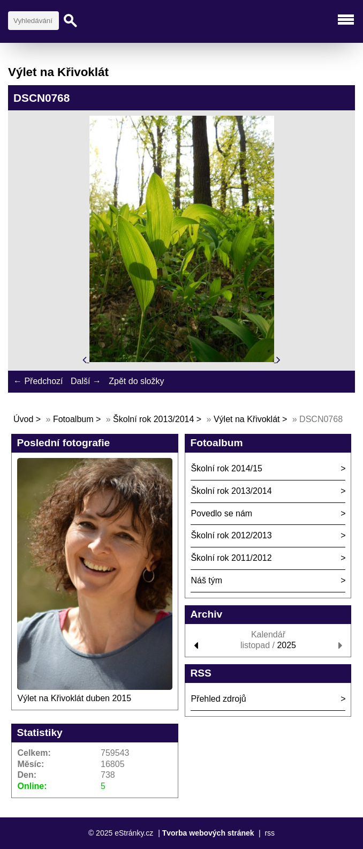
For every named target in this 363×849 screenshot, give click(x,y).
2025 (286, 645)
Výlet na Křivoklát (247, 419)
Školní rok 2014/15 (226, 468)
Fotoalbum (73, 419)
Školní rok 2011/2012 (231, 557)
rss (269, 833)
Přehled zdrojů (218, 698)
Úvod (23, 419)
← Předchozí (38, 381)
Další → (86, 381)
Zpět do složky (136, 381)
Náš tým (206, 580)
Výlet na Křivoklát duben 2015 (74, 698)
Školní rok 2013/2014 (153, 419)
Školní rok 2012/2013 (231, 535)
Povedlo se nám (221, 513)
